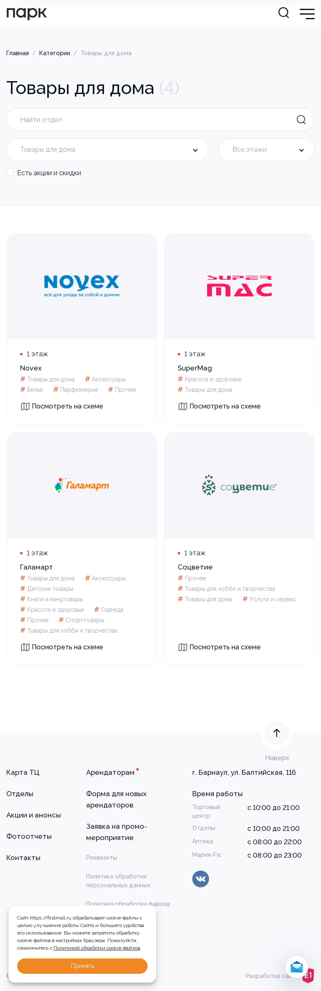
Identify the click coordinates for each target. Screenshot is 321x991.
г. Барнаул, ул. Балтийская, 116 (244, 772)
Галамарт (36, 567)
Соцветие (195, 567)
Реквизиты (101, 857)
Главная (17, 53)
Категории (54, 53)
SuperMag (195, 368)
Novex (31, 368)
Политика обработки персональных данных (118, 881)
